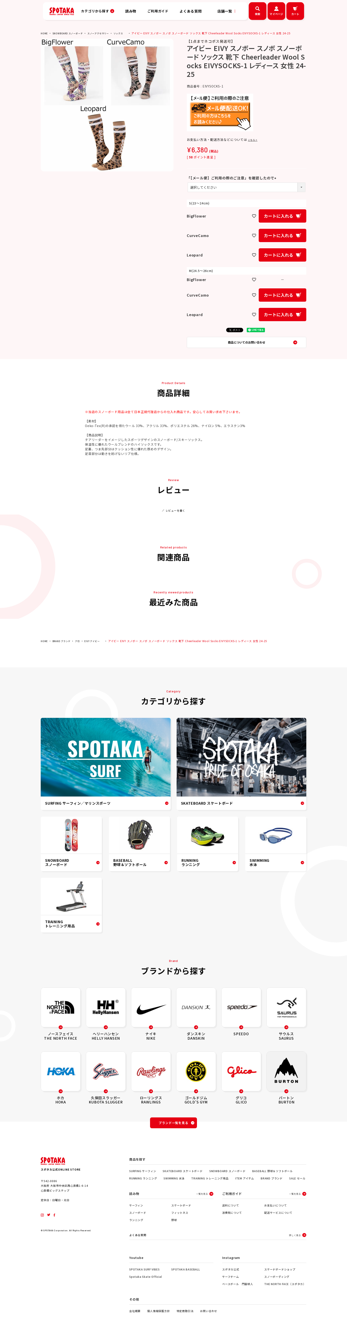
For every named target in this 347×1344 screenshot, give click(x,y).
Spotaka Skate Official (145, 1283)
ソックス (129, 33)
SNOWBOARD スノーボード (71, 33)
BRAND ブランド (64, 644)
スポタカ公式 (230, 1276)
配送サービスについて (278, 1218)
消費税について (232, 1218)
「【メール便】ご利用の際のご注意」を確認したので (232, 176)
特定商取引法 (185, 1317)
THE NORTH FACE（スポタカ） (285, 1290)
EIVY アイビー (99, 644)
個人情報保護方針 (158, 1317)
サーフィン (136, 1211)
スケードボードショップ (279, 1276)
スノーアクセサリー (106, 33)
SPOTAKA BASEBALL (185, 1276)
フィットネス (179, 1218)
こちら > (254, 138)
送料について (230, 1211)
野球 (174, 1226)
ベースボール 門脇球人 (237, 1290)
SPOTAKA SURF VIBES (144, 1276)
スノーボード (137, 1218)
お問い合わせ (208, 1317)
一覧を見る (202, 1199)
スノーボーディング (276, 1283)
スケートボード (181, 1211)
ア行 (82, 644)
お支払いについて (275, 1211)
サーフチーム (230, 1283)
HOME (45, 33)
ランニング (136, 1226)
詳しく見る (295, 1241)
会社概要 (135, 1317)
